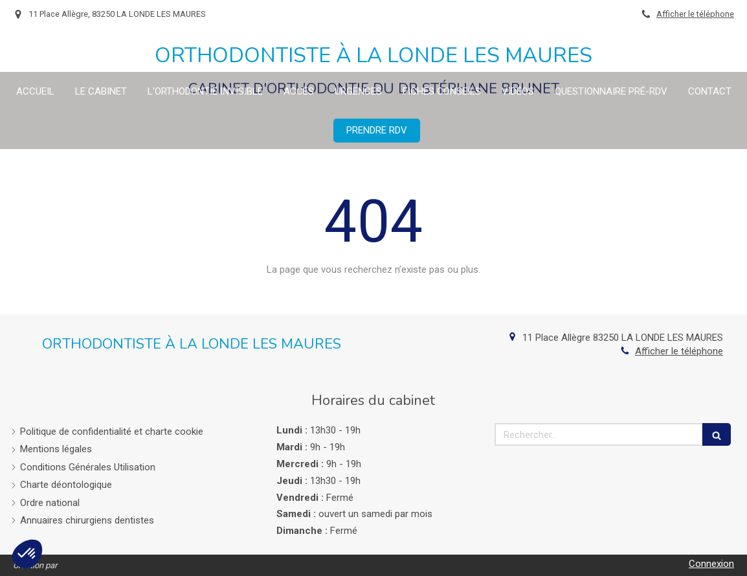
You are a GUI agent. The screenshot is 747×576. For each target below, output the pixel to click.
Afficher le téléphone (695, 14)
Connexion (711, 564)
